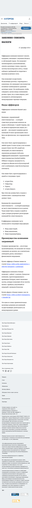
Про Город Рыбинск (6, 346)
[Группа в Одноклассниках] (6, 371)
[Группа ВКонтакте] (3, 371)
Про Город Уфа (5, 349)
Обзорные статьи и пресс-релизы (10, 392)
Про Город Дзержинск (7, 356)
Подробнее (5, 453)
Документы (4, 23)
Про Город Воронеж (7, 333)
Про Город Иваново (6, 336)
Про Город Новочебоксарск (8, 323)
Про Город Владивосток (7, 359)
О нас (3, 380)
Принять (26, 28)
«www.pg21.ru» (13, 407)
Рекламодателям (6, 398)
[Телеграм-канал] (8, 371)
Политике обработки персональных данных (8, 31)
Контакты (4, 383)
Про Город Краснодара (7, 363)
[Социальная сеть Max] (11, 371)
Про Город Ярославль (7, 339)
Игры (21, 23)
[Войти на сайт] (29, 19)
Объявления (5, 386)
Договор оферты (6, 389)
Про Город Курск (6, 343)
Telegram (4, 377)
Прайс (3, 395)
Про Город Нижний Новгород (9, 353)
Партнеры (4, 401)
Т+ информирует (13, 23)
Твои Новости (5, 326)
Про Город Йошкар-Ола (7, 329)
